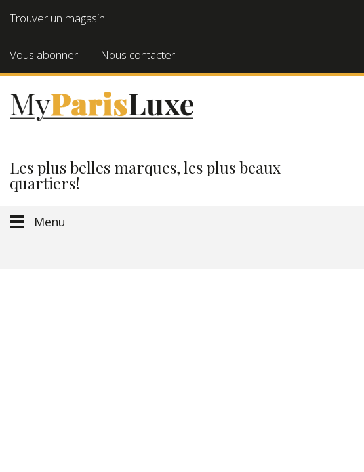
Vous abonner (44, 54)
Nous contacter (137, 54)
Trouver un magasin (57, 18)
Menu (50, 221)
